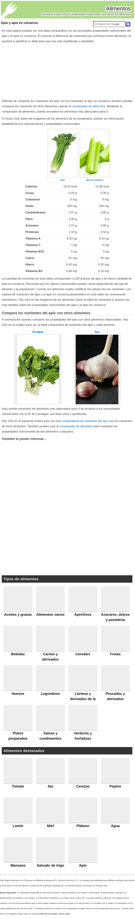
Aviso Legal (64, 914)
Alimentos (118, 8)
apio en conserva (94, 180)
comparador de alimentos (88, 106)
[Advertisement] (67, 70)
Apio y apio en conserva (19, 23)
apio (62, 180)
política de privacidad (48, 914)
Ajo (97, 332)
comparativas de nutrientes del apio (85, 421)
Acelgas (38, 332)
